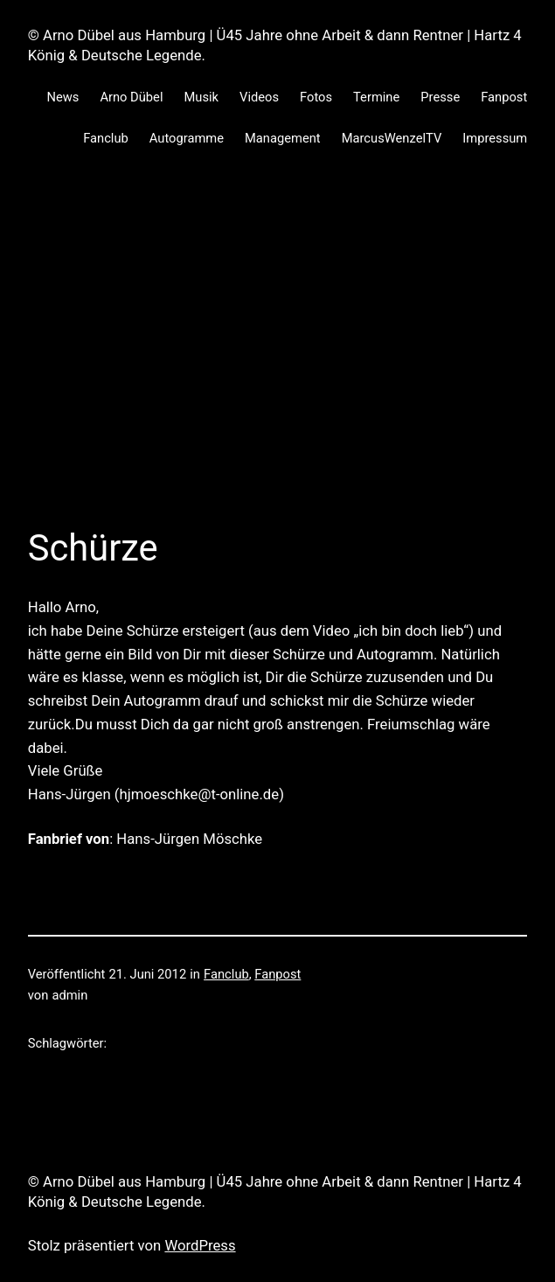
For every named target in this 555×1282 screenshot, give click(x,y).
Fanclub (226, 974)
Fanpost (277, 974)
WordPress (199, 1245)
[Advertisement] (277, 360)
